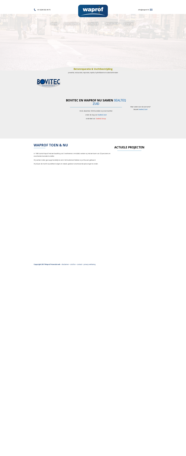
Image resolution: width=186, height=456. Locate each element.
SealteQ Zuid (102, 115)
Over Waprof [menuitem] (72, 23)
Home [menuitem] (54, 23)
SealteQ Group (101, 119)
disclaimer (65, 264)
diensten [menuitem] (93, 23)
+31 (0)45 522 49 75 (43, 10)
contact (79, 264)
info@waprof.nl (143, 10)
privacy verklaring (89, 264)
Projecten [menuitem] (112, 23)
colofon (73, 264)
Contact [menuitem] (129, 23)
